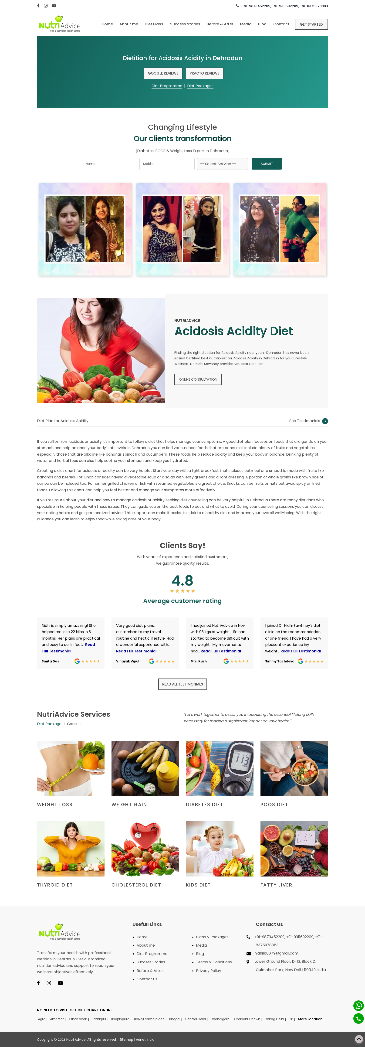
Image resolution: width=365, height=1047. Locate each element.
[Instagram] (46, 6)
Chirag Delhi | (275, 1019)
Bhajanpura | (121, 1019)
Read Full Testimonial (136, 651)
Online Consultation (198, 379)
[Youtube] (54, 6)
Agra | (43, 1019)
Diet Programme (167, 86)
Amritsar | (58, 1019)
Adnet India (145, 1039)
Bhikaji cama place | (150, 1019)
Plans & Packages (212, 937)
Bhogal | (176, 1019)
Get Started (311, 24)
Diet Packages (200, 86)
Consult (74, 723)
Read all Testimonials (182, 684)
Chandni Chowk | (248, 1019)
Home (104, 24)
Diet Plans (152, 24)
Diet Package (49, 723)
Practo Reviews (205, 73)
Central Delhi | (197, 1019)
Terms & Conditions (214, 962)
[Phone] (358, 1018)
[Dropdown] (222, 164)
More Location (310, 1019)
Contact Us (147, 979)
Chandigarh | (221, 1019)
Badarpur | (100, 1019)
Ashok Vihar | (79, 1019)
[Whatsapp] (358, 1005)
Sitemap (126, 1039)
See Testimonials (308, 420)
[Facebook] (39, 6)
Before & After (218, 24)
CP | (292, 1019)
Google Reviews (163, 73)
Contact (281, 24)
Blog (261, 24)
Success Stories (183, 24)
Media (244, 24)
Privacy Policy (208, 970)
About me (126, 24)
